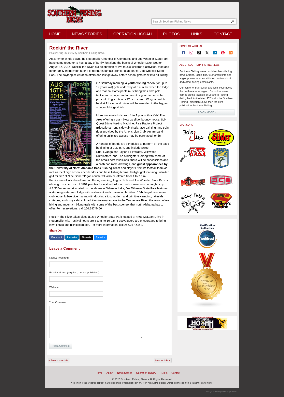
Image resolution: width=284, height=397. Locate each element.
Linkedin (72, 237)
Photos (171, 34)
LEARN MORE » (207, 112)
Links (196, 34)
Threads (86, 237)
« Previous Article (58, 360)
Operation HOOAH (132, 34)
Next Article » (162, 360)
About (109, 372)
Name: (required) (59, 257)
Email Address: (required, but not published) (74, 272)
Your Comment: (58, 302)
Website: (54, 287)
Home (55, 34)
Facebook (57, 237)
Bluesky (100, 237)
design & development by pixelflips (221, 391)
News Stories (87, 34)
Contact (223, 34)
